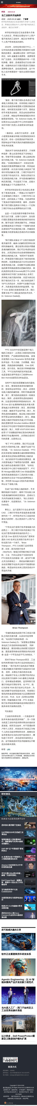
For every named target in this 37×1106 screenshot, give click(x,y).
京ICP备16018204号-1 (11, 1092)
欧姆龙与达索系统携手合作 (13, 819)
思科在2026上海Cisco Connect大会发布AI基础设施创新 (12, 915)
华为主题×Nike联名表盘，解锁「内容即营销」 (11, 874)
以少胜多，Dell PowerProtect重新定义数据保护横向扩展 (18, 1037)
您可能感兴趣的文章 (11, 930)
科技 (3, 12)
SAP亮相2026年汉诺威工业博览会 (12, 833)
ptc (8, 749)
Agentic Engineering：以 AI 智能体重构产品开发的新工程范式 (17, 980)
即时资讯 (5, 794)
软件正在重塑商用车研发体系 (16, 954)
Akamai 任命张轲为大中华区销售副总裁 (11, 866)
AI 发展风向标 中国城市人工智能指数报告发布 (11, 858)
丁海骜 (25, 19)
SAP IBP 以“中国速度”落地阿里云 (12, 850)
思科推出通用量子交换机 (11, 825)
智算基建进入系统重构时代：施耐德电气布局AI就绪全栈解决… (12, 841)
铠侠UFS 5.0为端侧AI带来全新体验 (11, 907)
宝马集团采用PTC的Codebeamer (9, 891)
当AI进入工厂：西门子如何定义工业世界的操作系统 (17, 1009)
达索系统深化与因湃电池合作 (12, 899)
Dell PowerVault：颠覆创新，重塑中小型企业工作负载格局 (12, 882)
